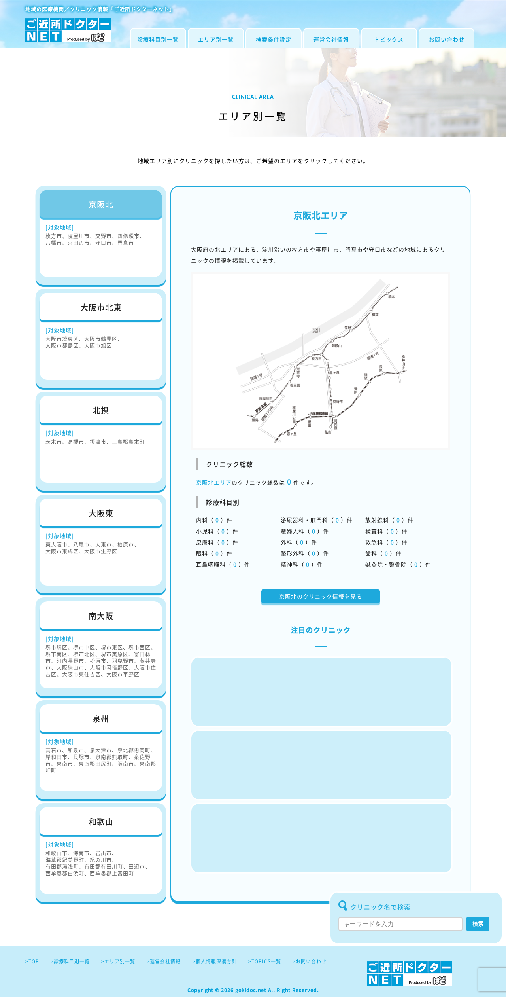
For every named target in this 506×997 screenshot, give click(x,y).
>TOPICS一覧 (264, 961)
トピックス (389, 39)
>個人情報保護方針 (215, 961)
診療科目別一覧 (158, 39)
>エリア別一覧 (118, 961)
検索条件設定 (273, 39)
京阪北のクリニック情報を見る (320, 596)
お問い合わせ (446, 39)
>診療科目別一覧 (70, 961)
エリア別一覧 (216, 39)
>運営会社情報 (164, 961)
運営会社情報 (331, 39)
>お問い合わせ (310, 961)
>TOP (32, 961)
